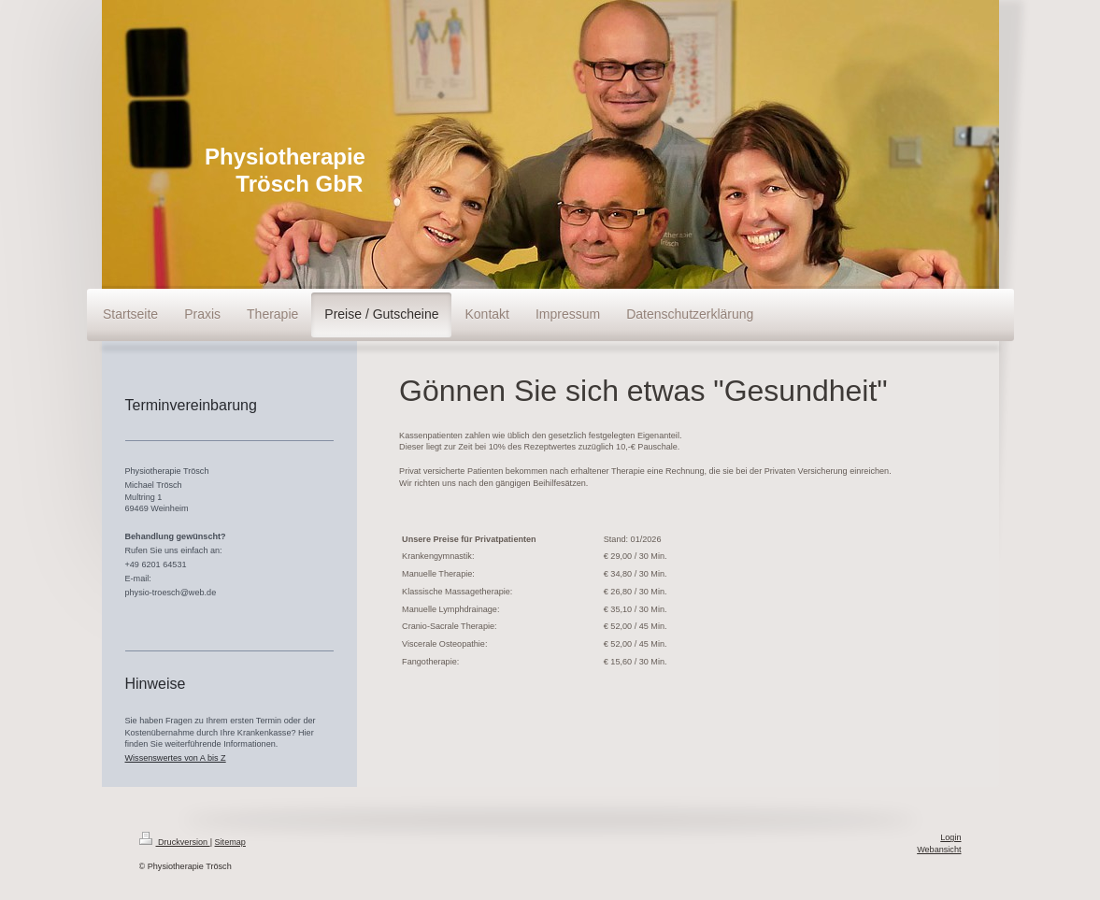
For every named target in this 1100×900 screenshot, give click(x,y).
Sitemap (230, 842)
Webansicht (939, 849)
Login (950, 837)
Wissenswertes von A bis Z (175, 758)
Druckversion (174, 842)
